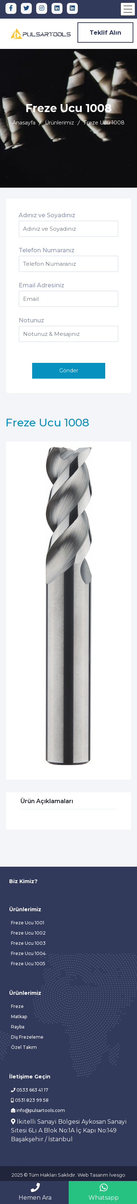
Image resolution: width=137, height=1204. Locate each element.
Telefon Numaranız (47, 250)
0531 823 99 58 (30, 1100)
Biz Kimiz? (23, 881)
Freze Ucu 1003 (28, 943)
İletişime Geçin (29, 1076)
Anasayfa (23, 122)
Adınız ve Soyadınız (47, 215)
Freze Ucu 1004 (28, 953)
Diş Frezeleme (27, 1037)
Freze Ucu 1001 (27, 922)
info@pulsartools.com (38, 1110)
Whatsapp (103, 1192)
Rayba (17, 1026)
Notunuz (31, 320)
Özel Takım (24, 1047)
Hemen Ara (35, 1192)
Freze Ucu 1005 (28, 963)
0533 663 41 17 (29, 1090)
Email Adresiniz (41, 285)
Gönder (68, 370)
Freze (17, 1006)
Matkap (19, 1016)
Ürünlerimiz (59, 122)
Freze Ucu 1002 (28, 933)
